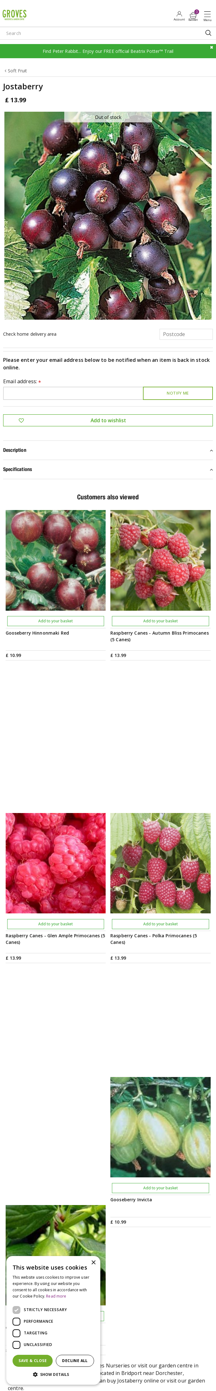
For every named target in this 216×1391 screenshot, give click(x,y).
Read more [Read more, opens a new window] (56, 1296)
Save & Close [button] (32, 1360)
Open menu (208, 16)
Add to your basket (55, 621)
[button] (53, 1374)
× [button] (93, 1262)
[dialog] (53, 1320)
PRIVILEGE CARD (108, 1133)
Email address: (22, 382)
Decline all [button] (74, 1360)
